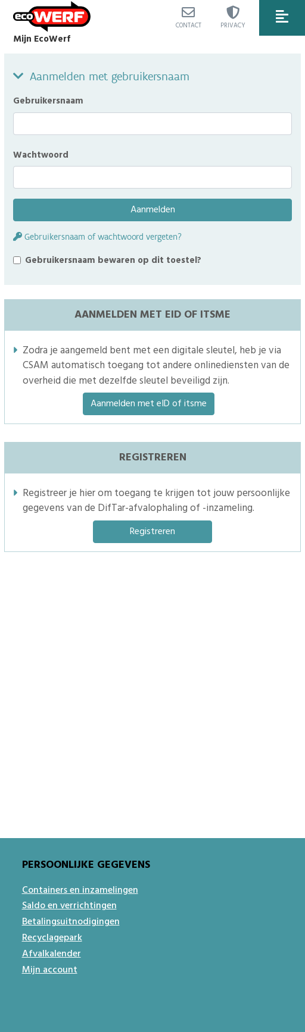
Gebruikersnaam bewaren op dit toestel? (113, 260)
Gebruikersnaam (48, 101)
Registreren (152, 531)
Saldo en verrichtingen (69, 906)
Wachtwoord (41, 155)
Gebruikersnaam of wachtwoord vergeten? (97, 236)
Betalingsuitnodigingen (71, 922)
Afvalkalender (51, 954)
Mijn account (49, 970)
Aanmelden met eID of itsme (149, 404)
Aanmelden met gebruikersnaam (109, 76)
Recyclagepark (52, 938)
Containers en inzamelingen (80, 890)
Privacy (233, 18)
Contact (188, 18)
